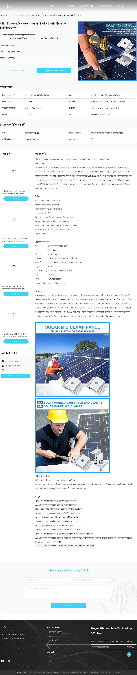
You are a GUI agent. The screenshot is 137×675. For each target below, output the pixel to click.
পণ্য (61, 6)
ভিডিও (71, 6)
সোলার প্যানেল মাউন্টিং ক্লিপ (84, 546)
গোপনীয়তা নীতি (22, 673)
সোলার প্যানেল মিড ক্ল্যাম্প (21, 15)
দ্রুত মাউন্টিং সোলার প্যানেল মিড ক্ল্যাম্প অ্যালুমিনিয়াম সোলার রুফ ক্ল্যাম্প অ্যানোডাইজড (15, 241)
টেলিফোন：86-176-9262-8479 (13, 634)
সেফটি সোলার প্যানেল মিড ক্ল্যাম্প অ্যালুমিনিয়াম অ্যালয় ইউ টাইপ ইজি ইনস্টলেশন (13, 288)
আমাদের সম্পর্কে (86, 6)
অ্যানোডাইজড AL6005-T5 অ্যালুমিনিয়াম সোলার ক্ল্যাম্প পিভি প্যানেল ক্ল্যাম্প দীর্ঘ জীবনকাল (15, 336)
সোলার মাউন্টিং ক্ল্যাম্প (65, 546)
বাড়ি (52, 6)
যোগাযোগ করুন (105, 6)
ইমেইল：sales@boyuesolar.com (14, 639)
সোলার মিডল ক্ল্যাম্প (49, 546)
